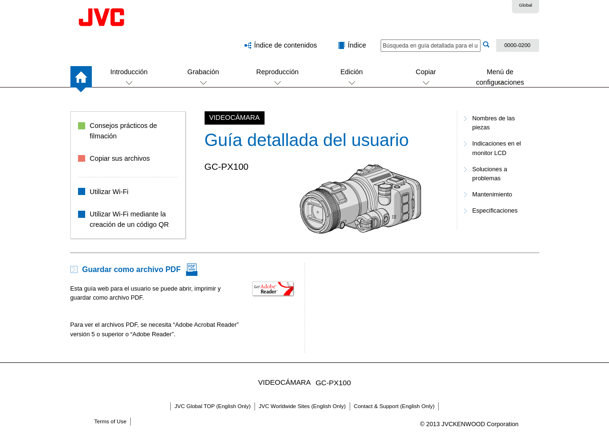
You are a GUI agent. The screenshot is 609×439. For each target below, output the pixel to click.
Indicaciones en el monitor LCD (496, 148)
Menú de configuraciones (500, 77)
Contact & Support (394, 406)
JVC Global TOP (213, 406)
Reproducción (277, 72)
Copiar (426, 72)
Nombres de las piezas (493, 123)
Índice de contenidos (285, 45)
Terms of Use (110, 421)
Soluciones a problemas (489, 174)
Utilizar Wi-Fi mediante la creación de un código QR (129, 219)
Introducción (128, 72)
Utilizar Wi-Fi (109, 191)
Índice (357, 45)
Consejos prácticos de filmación (123, 131)
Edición (351, 72)
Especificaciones (495, 210)
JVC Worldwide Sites (302, 406)
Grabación (203, 72)
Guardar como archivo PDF (131, 269)
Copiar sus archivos (120, 158)
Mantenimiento (492, 194)
